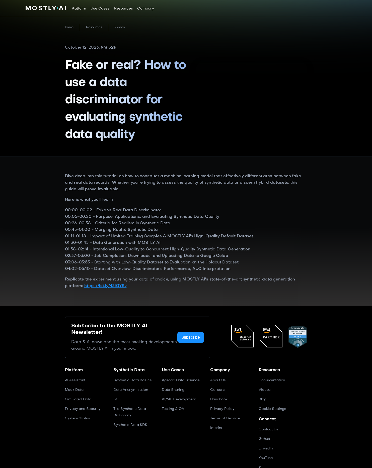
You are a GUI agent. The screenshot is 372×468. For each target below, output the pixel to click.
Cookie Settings (272, 409)
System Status (77, 418)
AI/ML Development (179, 399)
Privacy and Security (83, 409)
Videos (119, 27)
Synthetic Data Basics (132, 380)
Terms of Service (225, 418)
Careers (217, 390)
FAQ (117, 399)
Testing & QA (173, 409)
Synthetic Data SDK (130, 425)
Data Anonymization (130, 390)
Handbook (219, 399)
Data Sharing (173, 390)
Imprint (216, 428)
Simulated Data (78, 399)
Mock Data (74, 390)
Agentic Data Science (181, 380)
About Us (218, 380)
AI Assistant (75, 380)
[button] (79, 8)
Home (69, 27)
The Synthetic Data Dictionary (129, 412)
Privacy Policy (222, 409)
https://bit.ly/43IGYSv (105, 286)
